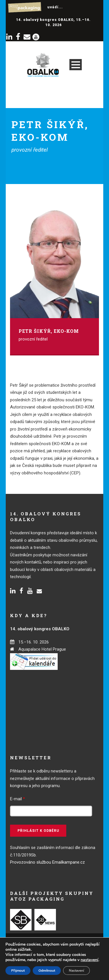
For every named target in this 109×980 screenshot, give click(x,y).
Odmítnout (46, 970)
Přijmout (18, 970)
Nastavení (76, 970)
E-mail (17, 798)
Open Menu (75, 64)
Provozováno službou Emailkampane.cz (47, 862)
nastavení (89, 960)
